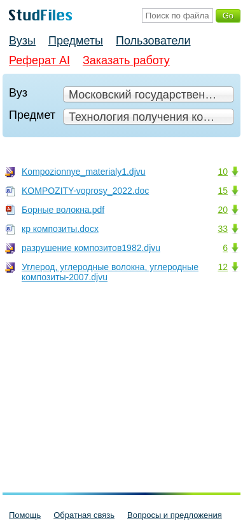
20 (223, 210)
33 (223, 229)
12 (223, 267)
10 (223, 171)
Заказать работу (126, 60)
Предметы (75, 40)
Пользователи (153, 40)
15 (223, 191)
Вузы (22, 40)
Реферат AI (39, 60)
